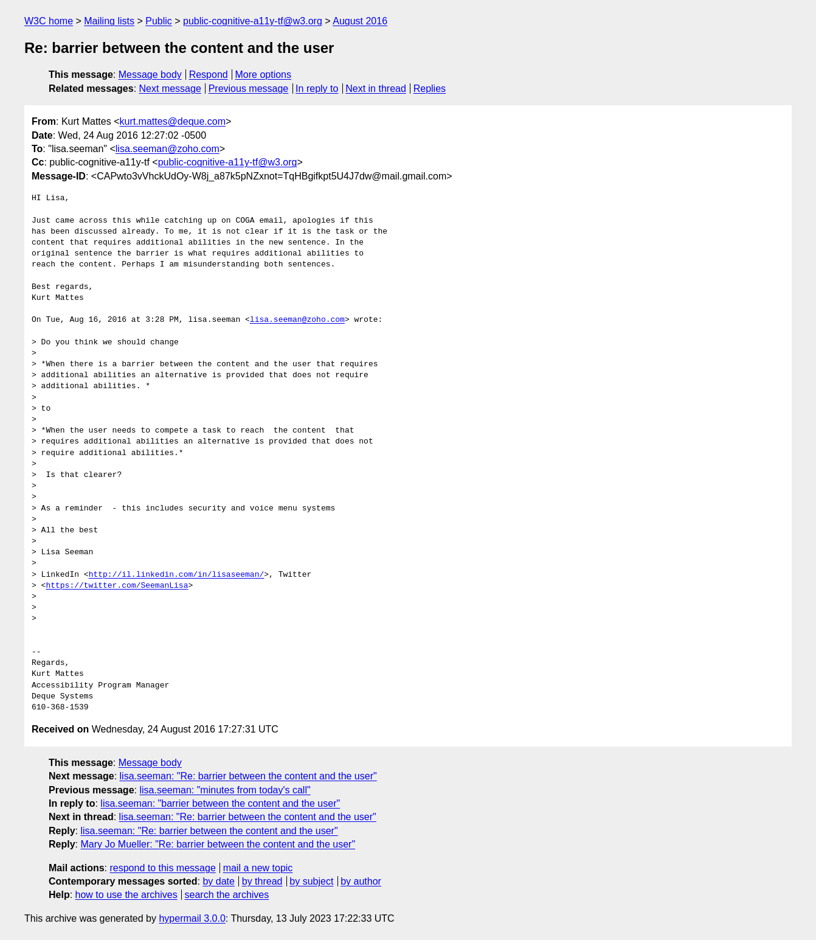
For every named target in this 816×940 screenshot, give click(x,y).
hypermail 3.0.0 (192, 918)
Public (158, 21)
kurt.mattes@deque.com (172, 121)
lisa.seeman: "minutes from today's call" (224, 790)
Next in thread (375, 88)
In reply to (317, 88)
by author (361, 881)
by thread (262, 881)
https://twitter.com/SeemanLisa (117, 585)
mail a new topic (258, 868)
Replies (429, 88)
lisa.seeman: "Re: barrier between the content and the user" (248, 776)
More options (263, 74)
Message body (150, 74)
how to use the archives (126, 895)
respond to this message (162, 868)
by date (218, 881)
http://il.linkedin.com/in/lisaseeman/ (177, 574)
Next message (170, 88)
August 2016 (360, 21)
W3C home (48, 21)
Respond (208, 74)
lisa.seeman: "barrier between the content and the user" (220, 803)
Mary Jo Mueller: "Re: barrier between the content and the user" (217, 844)
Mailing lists (109, 21)
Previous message (249, 88)
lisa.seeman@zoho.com (168, 149)
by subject (311, 881)
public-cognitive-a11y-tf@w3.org (252, 21)
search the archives (227, 895)
